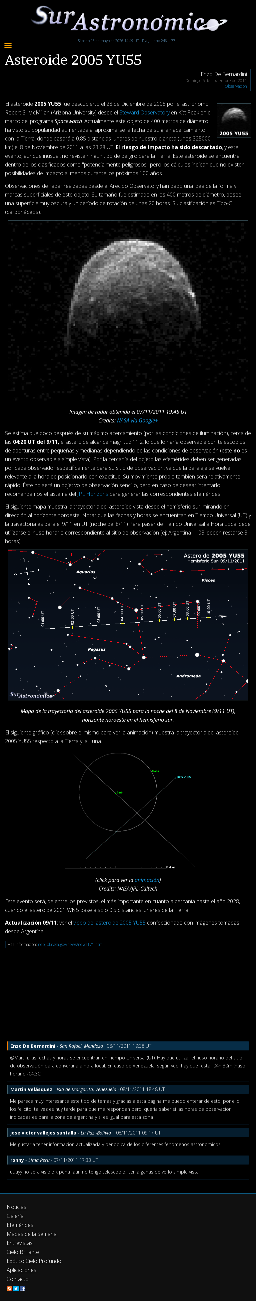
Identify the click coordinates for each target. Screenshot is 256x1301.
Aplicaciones (21, 1270)
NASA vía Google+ (137, 420)
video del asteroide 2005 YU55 (109, 922)
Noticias (16, 1207)
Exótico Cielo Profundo (34, 1261)
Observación (236, 86)
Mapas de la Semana (32, 1234)
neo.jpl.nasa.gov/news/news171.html (71, 944)
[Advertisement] (128, 994)
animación (147, 880)
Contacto (18, 1279)
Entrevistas (20, 1243)
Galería (15, 1216)
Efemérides (20, 1225)
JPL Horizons (92, 494)
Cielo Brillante (23, 1252)
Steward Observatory (144, 112)
